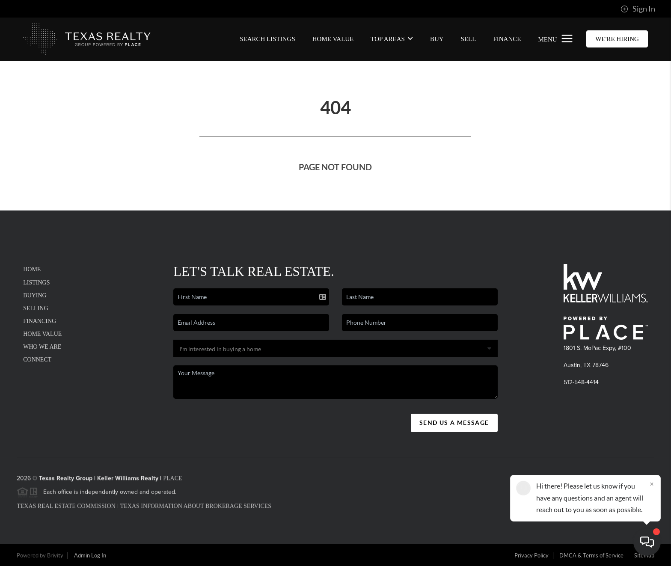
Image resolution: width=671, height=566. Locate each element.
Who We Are (42, 347)
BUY (437, 39)
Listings (36, 282)
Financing (39, 321)
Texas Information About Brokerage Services (195, 509)
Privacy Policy (531, 555)
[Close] (651, 483)
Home (32, 269)
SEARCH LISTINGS (267, 39)
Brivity (55, 555)
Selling (35, 308)
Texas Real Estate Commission (66, 509)
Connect (37, 359)
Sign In (638, 9)
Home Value (333, 39)
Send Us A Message (454, 422)
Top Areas (392, 39)
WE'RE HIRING (616, 39)
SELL (468, 39)
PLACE (172, 481)
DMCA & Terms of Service (591, 555)
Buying (34, 295)
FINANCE (507, 39)
